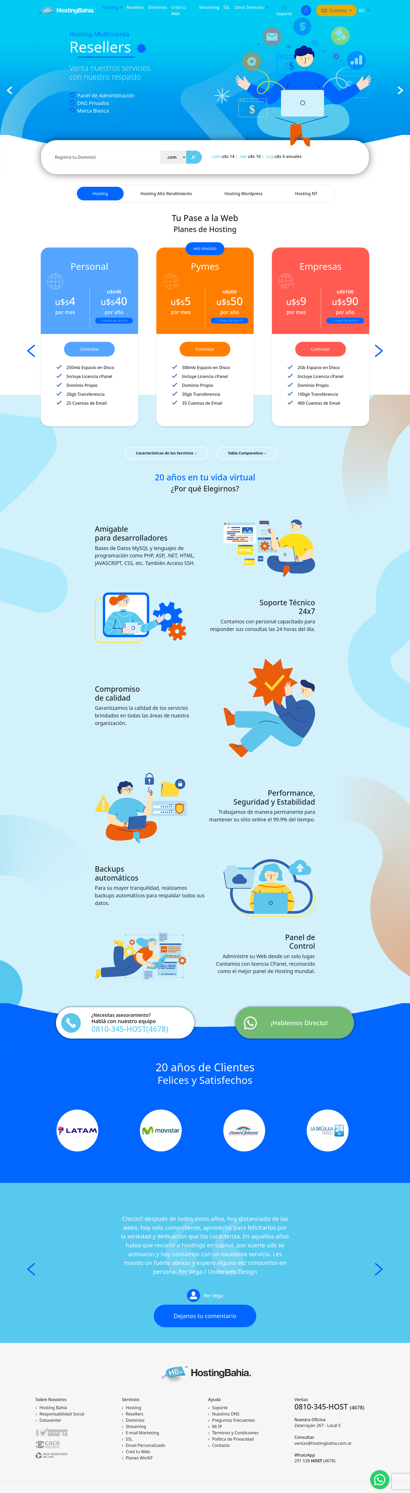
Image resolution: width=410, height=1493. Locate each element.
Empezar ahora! (101, 118)
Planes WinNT (139, 1458)
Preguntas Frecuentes (233, 1420)
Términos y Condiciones (235, 1433)
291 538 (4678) (314, 1461)
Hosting (100, 193)
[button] (336, 10)
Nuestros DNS (226, 1414)
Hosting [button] (110, 7)
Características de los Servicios (166, 453)
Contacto (221, 1445)
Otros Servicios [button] (249, 7)
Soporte (284, 11)
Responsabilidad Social (61, 1414)
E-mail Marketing (142, 1433)
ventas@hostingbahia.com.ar (323, 1443)
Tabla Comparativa (247, 453)
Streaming (209, 7)
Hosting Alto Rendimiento (166, 193)
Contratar (89, 349)
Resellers (135, 7)
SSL (226, 7)
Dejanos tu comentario (205, 1316)
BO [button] (362, 10)
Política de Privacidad (233, 1439)
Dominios (157, 7)
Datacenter (50, 1420)
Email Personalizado (145, 1445)
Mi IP (217, 1426)
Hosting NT (306, 193)
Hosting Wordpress (243, 193)
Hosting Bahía (53, 1407)
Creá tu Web (178, 10)
